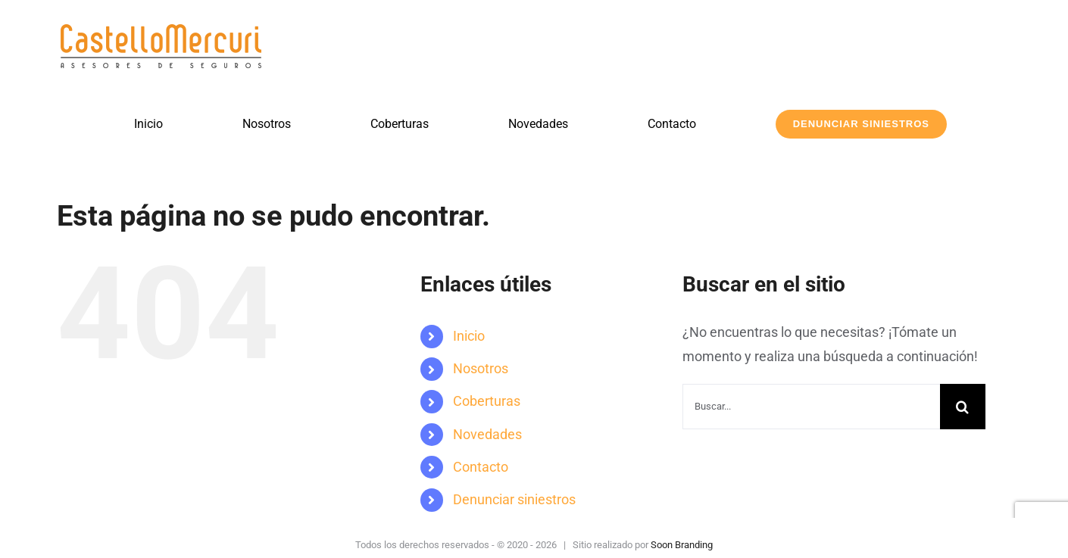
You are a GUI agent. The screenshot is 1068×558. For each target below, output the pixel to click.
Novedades (487, 434)
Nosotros (480, 368)
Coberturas (486, 401)
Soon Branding (682, 544)
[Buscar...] (811, 406)
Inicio (469, 336)
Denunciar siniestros (514, 499)
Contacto (480, 467)
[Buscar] (962, 406)
